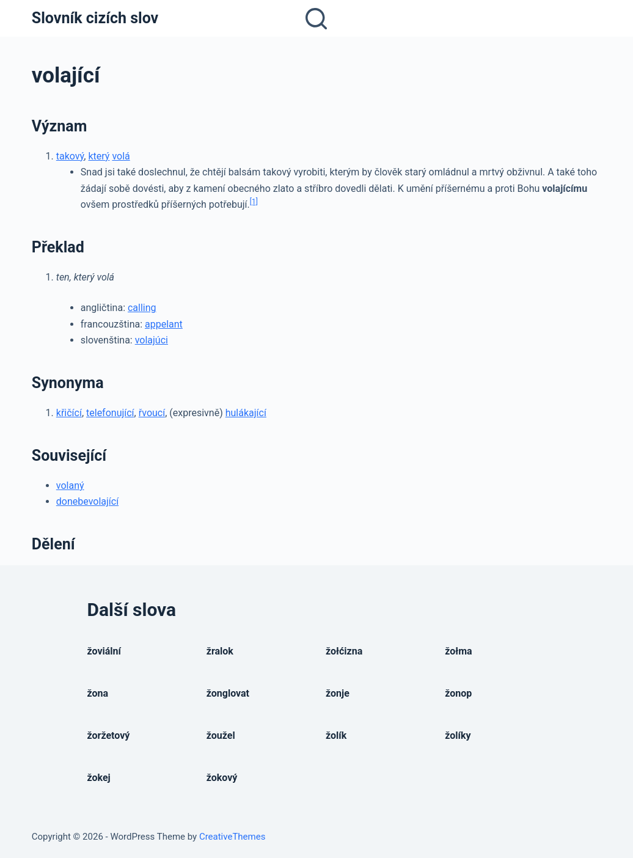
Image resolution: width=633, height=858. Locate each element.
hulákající (245, 413)
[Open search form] (316, 18)
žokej (99, 777)
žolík (336, 735)
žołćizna (344, 651)
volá (121, 156)
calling (142, 308)
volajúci (151, 340)
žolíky (457, 735)
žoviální (104, 651)
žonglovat (228, 693)
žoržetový (108, 735)
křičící (69, 413)
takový (70, 156)
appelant (164, 324)
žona (98, 693)
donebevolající (87, 501)
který (98, 156)
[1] (254, 201)
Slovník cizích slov (95, 18)
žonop (458, 693)
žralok (220, 651)
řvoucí (152, 413)
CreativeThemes (232, 836)
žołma (458, 651)
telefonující (110, 413)
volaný (70, 485)
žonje (337, 693)
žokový (222, 777)
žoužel (221, 735)
